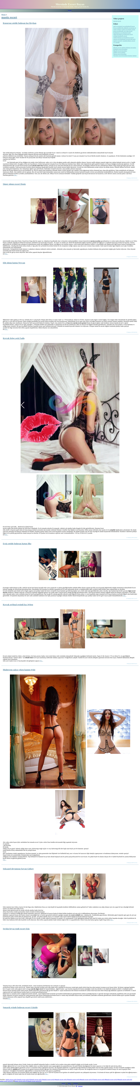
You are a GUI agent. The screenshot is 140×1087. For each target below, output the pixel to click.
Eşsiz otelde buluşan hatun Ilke (17, 543)
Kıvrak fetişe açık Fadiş (14, 338)
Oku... (16, 175)
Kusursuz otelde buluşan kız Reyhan (19, 23)
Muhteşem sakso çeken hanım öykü (19, 670)
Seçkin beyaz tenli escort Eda (16, 929)
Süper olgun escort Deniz (14, 184)
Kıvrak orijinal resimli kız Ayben (18, 604)
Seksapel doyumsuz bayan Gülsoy (18, 869)
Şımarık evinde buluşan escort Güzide (20, 1007)
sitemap (80, 1086)
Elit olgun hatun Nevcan (14, 263)
